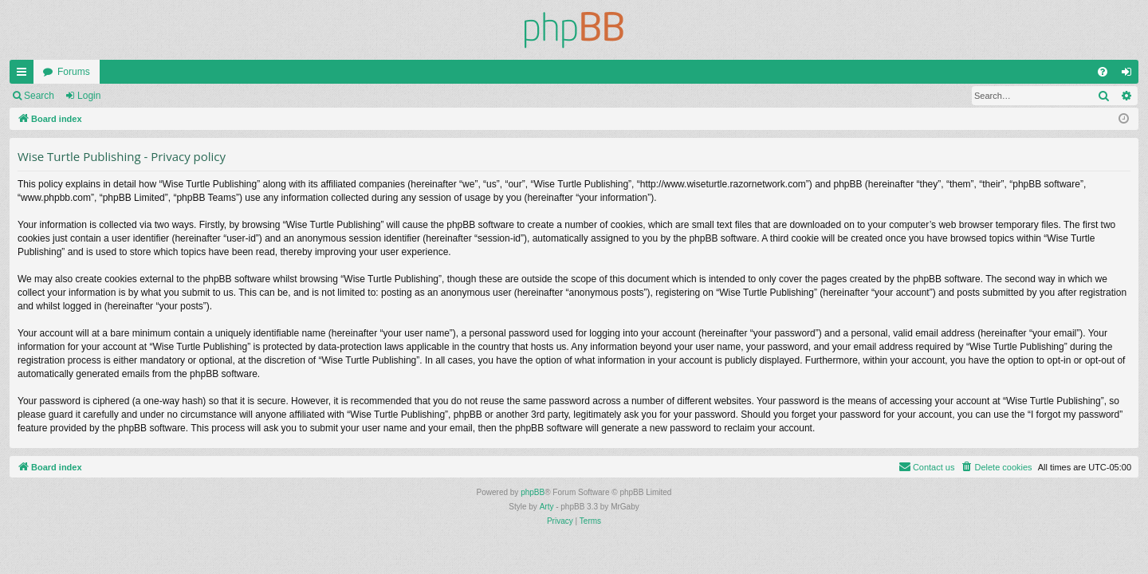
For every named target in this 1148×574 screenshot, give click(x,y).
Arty (547, 506)
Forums (73, 71)
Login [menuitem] (1130, 75)
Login (88, 95)
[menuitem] (1103, 72)
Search (39, 95)
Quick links (24, 75)
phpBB (533, 492)
